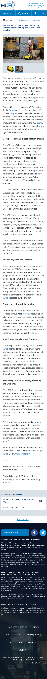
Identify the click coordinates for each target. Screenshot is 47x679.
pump (13, 110)
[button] (8, 13)
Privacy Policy (30, 663)
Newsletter (16, 642)
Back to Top (23, 519)
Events (8, 634)
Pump (17, 380)
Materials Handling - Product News (29, 20)
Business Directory (18, 627)
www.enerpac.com (21, 453)
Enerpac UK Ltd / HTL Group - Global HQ (19, 500)
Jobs (19, 634)
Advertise (24, 650)
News (36, 627)
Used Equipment (34, 634)
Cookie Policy (41, 663)
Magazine (32, 642)
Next (42, 50)
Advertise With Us (15, 532)
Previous (5, 50)
